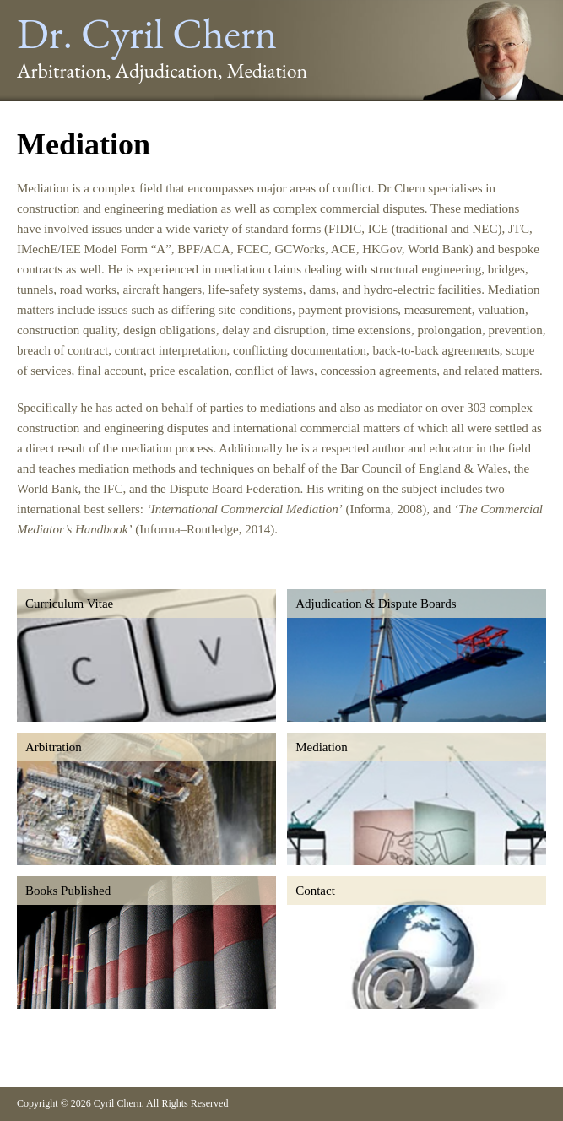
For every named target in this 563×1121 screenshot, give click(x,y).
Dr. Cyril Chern (147, 33)
